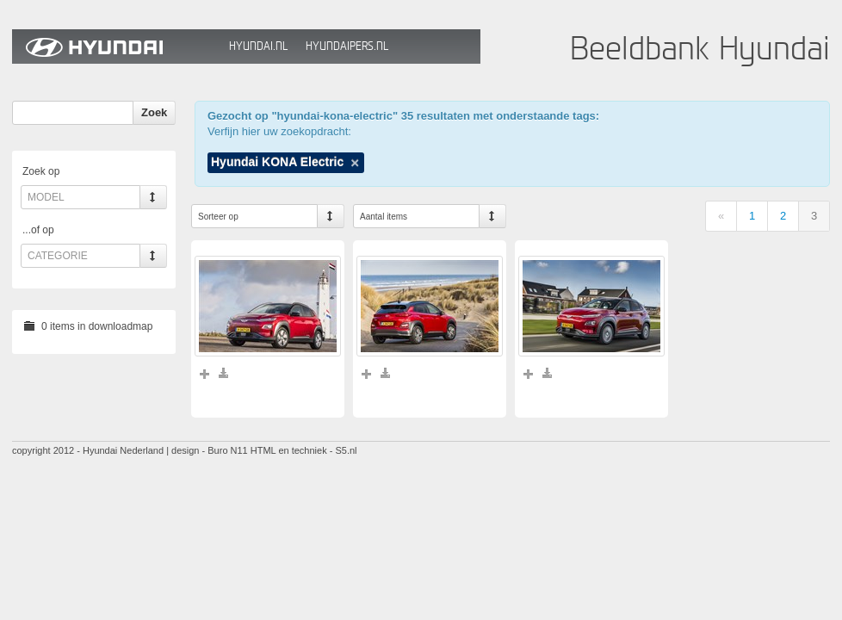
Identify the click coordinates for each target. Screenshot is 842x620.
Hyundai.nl (258, 46)
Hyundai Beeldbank (116, 46)
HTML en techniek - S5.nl (304, 450)
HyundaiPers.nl (347, 46)
